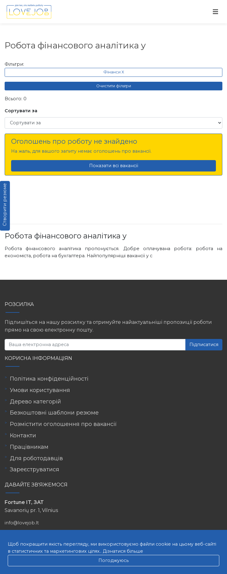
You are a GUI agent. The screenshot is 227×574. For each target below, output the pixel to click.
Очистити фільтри (113, 86)
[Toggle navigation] (215, 11)
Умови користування (40, 390)
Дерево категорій (35, 401)
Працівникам (29, 447)
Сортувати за (21, 111)
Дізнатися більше (123, 551)
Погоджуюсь (113, 560)
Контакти (23, 435)
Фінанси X (113, 72)
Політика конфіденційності (49, 378)
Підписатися (203, 344)
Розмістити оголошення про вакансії (63, 424)
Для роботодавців (36, 458)
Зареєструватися (34, 469)
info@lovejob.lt (22, 523)
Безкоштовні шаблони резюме (54, 412)
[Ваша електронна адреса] (95, 344)
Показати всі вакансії (113, 165)
